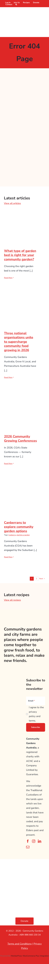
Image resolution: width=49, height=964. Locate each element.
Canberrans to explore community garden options (18, 526)
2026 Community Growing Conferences (20, 438)
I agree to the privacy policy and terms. (36, 714)
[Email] (35, 701)
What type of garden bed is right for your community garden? (20, 255)
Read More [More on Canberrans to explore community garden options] (8, 557)
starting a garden (23, 535)
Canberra (12, 535)
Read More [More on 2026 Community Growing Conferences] (8, 463)
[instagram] (33, 841)
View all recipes (12, 600)
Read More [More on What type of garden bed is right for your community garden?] (8, 278)
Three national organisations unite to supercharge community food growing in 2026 (18, 341)
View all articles (12, 203)
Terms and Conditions (19, 943)
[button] (16, 4)
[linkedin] (39, 841)
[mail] (27, 847)
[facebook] (27, 841)
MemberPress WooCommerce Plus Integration (30, 956)
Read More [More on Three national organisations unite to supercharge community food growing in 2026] (8, 377)
